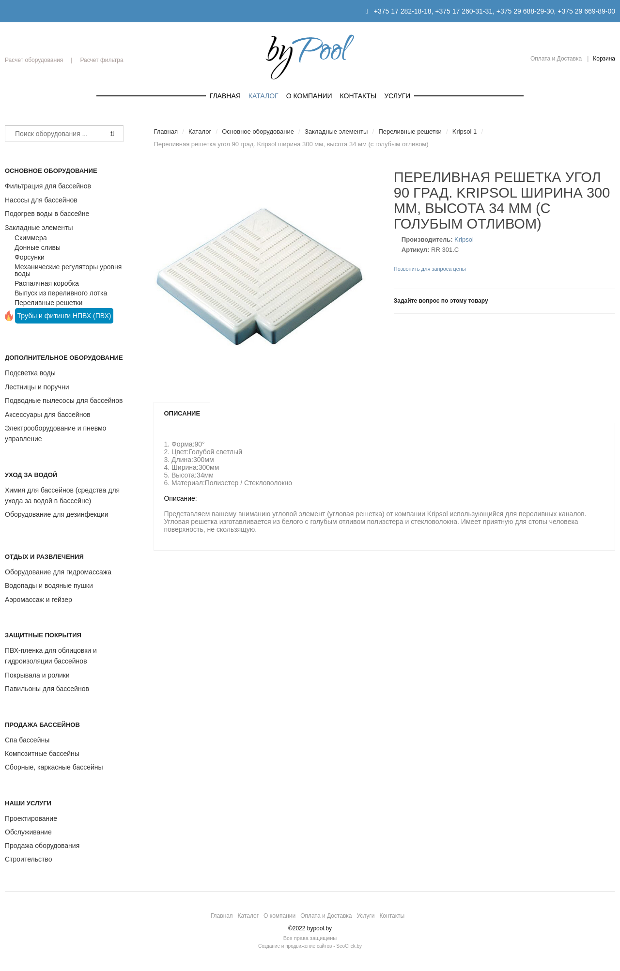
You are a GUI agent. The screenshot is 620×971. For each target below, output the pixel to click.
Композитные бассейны (42, 753)
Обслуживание (28, 832)
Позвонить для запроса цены (430, 269)
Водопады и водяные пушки (49, 585)
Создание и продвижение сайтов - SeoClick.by (310, 946)
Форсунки (30, 257)
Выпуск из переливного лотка (61, 293)
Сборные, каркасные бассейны (54, 767)
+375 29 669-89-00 (586, 11)
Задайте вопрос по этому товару (441, 300)
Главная (225, 96)
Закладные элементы (39, 227)
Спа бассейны (27, 740)
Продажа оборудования (42, 845)
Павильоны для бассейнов (47, 689)
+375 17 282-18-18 (403, 11)
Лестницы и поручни (37, 387)
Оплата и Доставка (556, 58)
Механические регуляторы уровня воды (68, 270)
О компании (309, 96)
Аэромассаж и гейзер (38, 599)
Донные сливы (38, 247)
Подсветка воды (30, 373)
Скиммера (31, 238)
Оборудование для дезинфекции (56, 514)
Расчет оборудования (34, 60)
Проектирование (31, 818)
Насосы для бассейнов (41, 200)
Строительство (28, 859)
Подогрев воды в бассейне (47, 213)
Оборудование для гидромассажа (58, 572)
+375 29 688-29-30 (525, 11)
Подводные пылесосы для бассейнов (64, 400)
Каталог (263, 96)
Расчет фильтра (101, 60)
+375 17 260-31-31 (464, 11)
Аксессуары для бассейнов (48, 414)
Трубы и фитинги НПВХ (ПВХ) (64, 316)
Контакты (358, 96)
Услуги (397, 96)
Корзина (604, 58)
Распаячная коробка (47, 283)
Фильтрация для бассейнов (48, 186)
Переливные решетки (48, 303)
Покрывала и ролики (37, 675)
